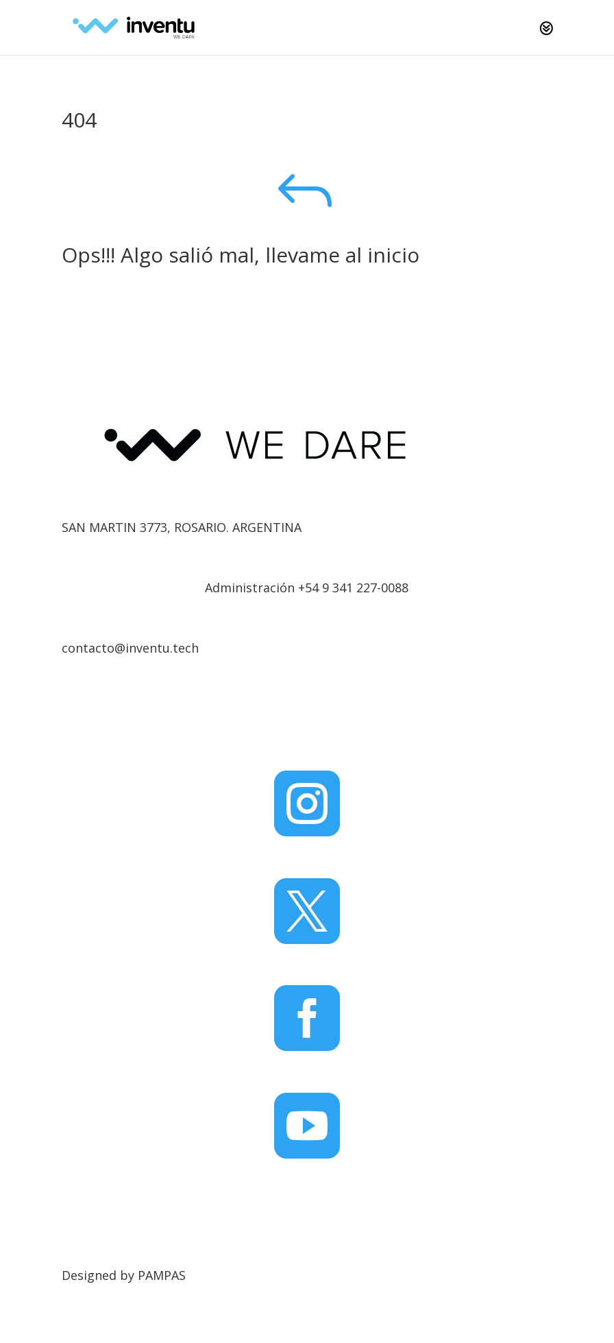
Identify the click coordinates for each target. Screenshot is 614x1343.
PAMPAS (162, 1275)
